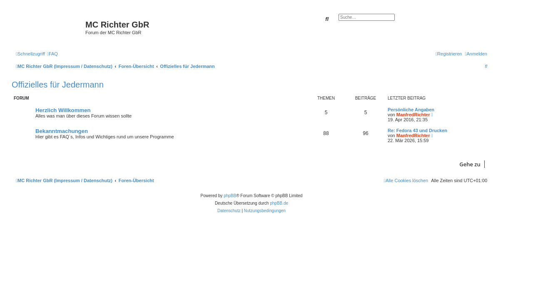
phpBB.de (279, 203)
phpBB (230, 195)
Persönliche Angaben (411, 109)
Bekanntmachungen (61, 131)
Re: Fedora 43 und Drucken (417, 130)
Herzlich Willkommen (63, 110)
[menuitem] (52, 54)
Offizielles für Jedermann (58, 84)
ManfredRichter (413, 114)
